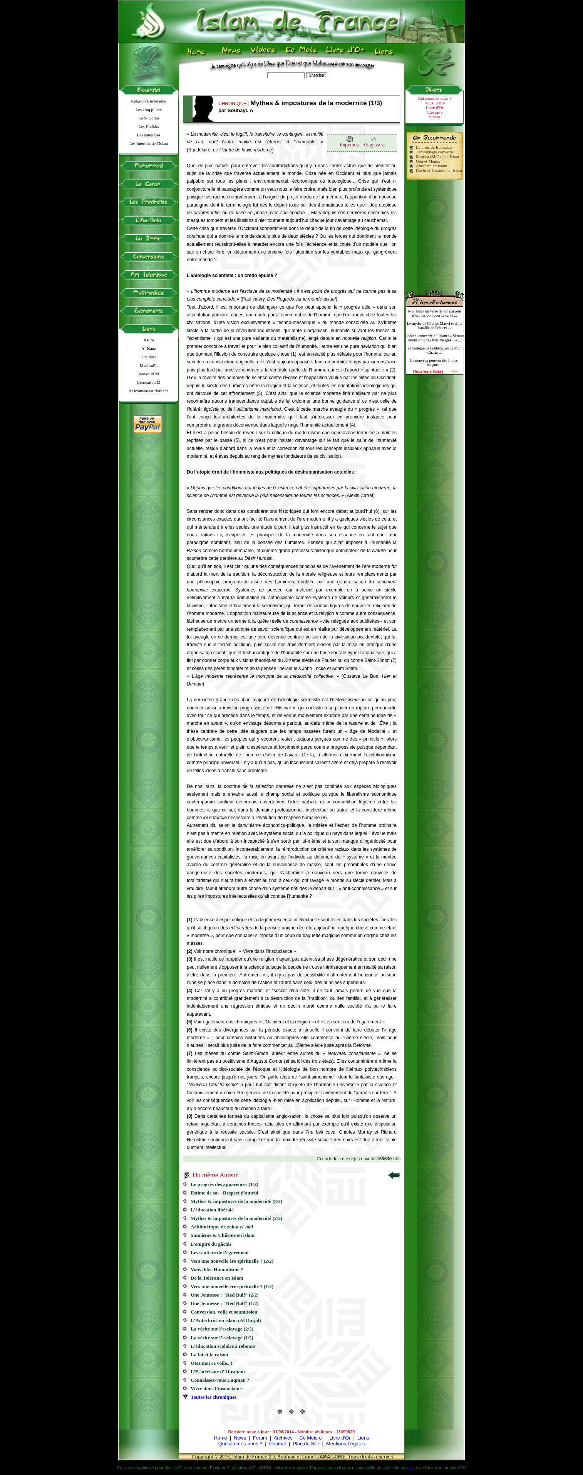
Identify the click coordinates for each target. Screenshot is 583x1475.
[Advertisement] (435, 232)
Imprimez (349, 145)
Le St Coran (148, 118)
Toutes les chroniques (213, 1397)
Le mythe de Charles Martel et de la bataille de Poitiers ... (434, 325)
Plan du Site (306, 1443)
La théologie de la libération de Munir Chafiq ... (434, 350)
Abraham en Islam (431, 165)
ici (411, 1467)
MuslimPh (148, 365)
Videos (435, 116)
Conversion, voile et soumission (224, 1312)
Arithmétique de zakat (222, 1227)
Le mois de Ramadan (434, 147)
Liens (363, 1438)
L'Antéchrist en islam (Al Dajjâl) (226, 1320)
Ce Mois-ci (310, 1438)
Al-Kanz (148, 348)
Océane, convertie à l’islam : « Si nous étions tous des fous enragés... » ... (434, 338)
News (240, 1438)
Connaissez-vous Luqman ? (220, 1380)
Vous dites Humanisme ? (217, 1269)
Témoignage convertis (435, 152)
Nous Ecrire (434, 103)
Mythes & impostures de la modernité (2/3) (236, 1218)
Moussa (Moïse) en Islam (437, 156)
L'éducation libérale (212, 1210)
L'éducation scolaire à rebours (223, 1346)
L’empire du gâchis (212, 1244)
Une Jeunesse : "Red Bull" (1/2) (225, 1303)
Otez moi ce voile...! (212, 1363)
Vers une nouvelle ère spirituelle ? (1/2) (232, 1286)
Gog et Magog (428, 161)
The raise (149, 356)
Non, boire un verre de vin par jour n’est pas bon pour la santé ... (434, 313)
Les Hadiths (149, 126)
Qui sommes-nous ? (434, 98)
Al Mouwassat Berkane (148, 390)
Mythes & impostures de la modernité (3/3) (236, 1201)
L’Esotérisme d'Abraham (218, 1371)
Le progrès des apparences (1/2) (224, 1184)
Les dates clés (148, 135)
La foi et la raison (212, 1354)
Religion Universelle (148, 101)
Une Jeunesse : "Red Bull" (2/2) (225, 1295)
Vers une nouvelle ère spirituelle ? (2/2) (232, 1261)
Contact (277, 1443)
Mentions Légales (345, 1443)
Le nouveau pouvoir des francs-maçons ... (434, 362)
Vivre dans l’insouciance (217, 1388)
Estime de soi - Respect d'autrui (224, 1193)
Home (220, 1438)
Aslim (149, 340)
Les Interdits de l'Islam (148, 143)
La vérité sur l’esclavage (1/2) (222, 1338)
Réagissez (373, 145)
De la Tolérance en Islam (217, 1278)
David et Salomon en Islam (439, 170)
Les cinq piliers (149, 109)
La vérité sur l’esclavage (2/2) (222, 1329)
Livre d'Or (435, 107)
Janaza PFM (148, 373)
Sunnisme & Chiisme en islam (223, 1235)
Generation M (148, 382)
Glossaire (435, 112)
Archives (283, 1438)
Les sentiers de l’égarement (220, 1252)
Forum (260, 1438)
